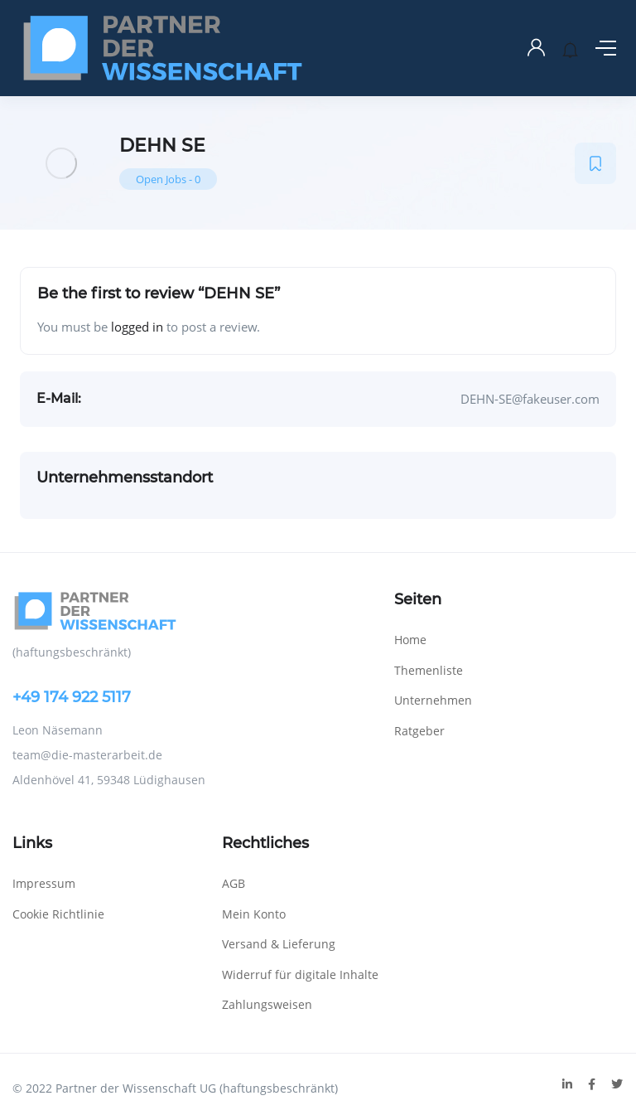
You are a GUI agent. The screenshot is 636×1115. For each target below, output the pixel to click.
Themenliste (428, 670)
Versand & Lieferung (278, 944)
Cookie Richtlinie (58, 914)
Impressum (43, 883)
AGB (233, 883)
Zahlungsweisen (267, 1004)
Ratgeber (419, 731)
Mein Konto (254, 914)
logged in (137, 326)
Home (410, 639)
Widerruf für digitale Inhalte (300, 974)
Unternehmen (433, 700)
